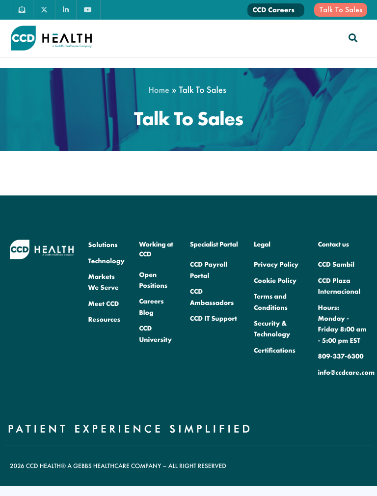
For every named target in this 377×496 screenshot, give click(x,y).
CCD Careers (273, 10)
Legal (262, 244)
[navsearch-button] (353, 37)
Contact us (333, 244)
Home (158, 90)
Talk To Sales (340, 9)
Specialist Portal (214, 244)
